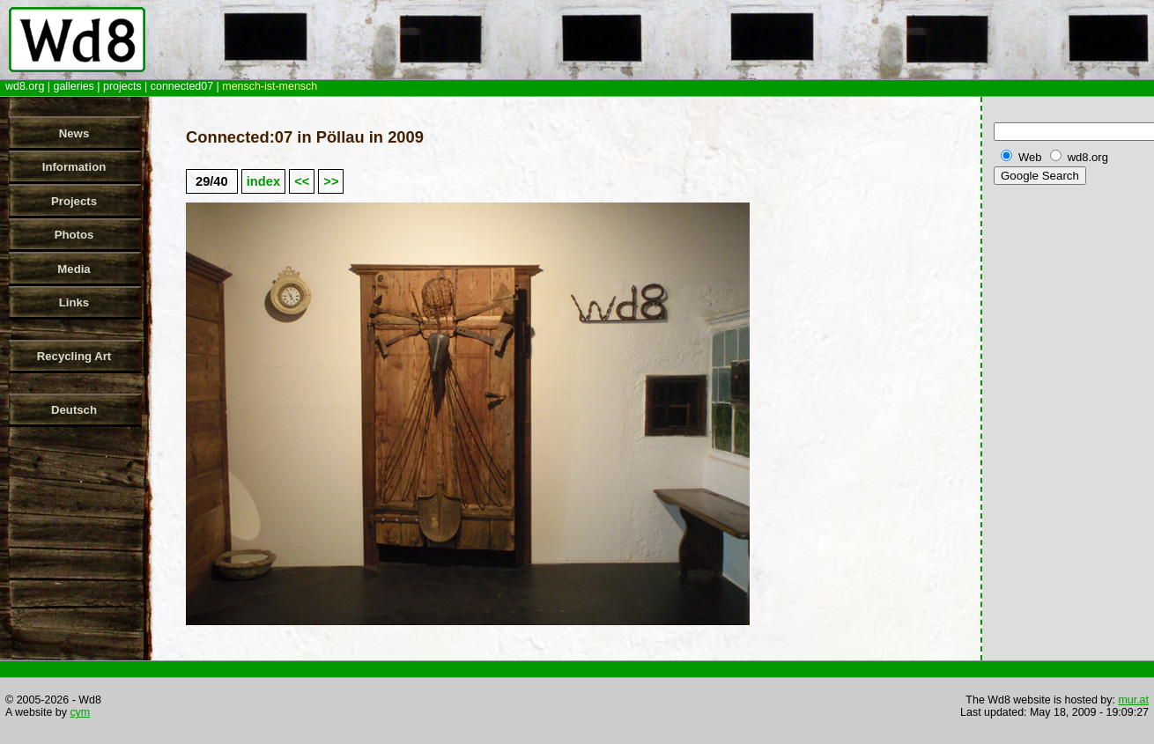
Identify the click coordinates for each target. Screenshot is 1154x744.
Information (74, 166)
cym (80, 712)
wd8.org (24, 86)
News (74, 133)
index (263, 181)
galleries (73, 86)
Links (74, 302)
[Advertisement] (1070, 466)
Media (73, 269)
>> (330, 181)
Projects (74, 201)
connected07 (182, 86)
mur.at (1133, 700)
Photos (74, 234)
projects (122, 86)
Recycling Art (74, 356)
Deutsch (74, 409)
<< (301, 181)
